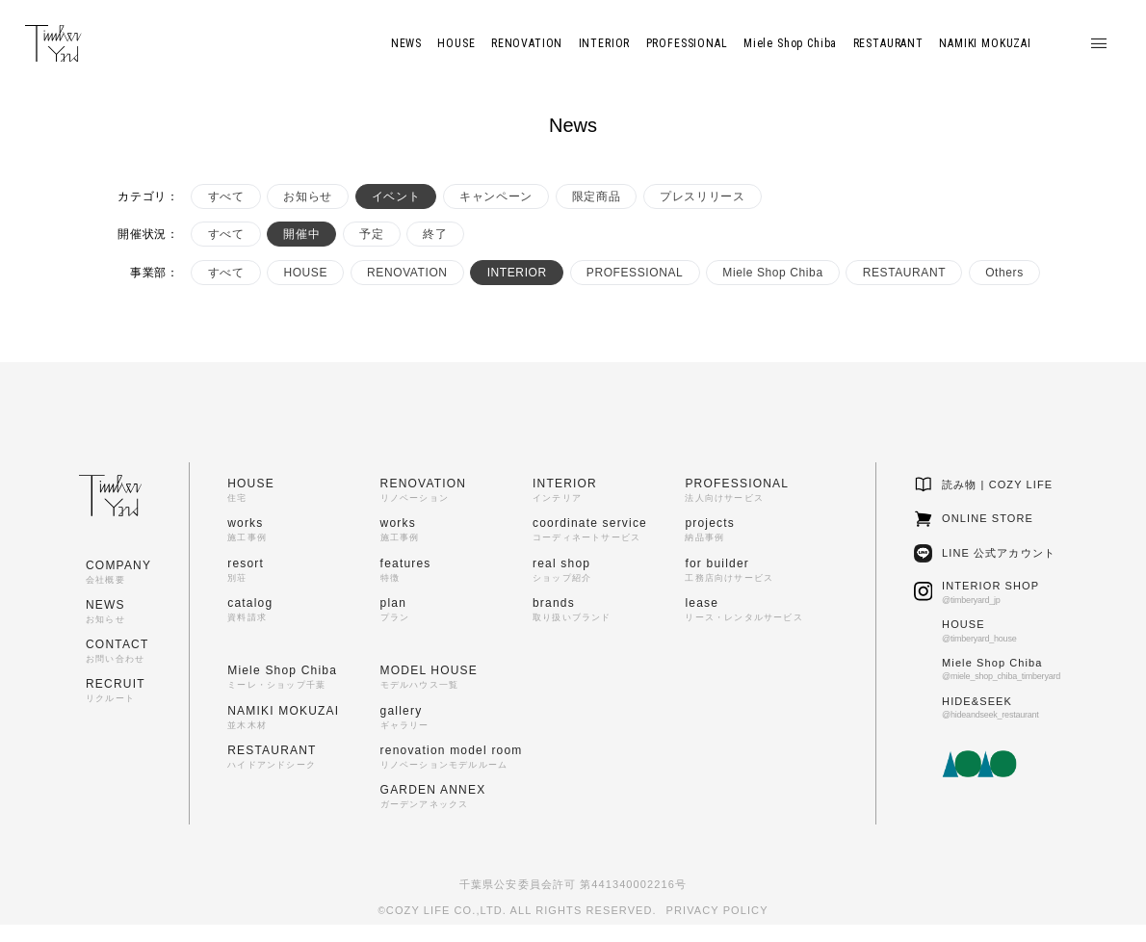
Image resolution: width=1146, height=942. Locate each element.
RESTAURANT (904, 272)
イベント (396, 196)
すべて (226, 196)
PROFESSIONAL (635, 272)
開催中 (301, 234)
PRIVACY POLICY (717, 910)
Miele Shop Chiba (772, 272)
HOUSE (305, 272)
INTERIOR (517, 272)
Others (1004, 272)
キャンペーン (496, 196)
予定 (371, 234)
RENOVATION (407, 272)
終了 (435, 234)
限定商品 (596, 196)
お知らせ (307, 196)
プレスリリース (702, 196)
